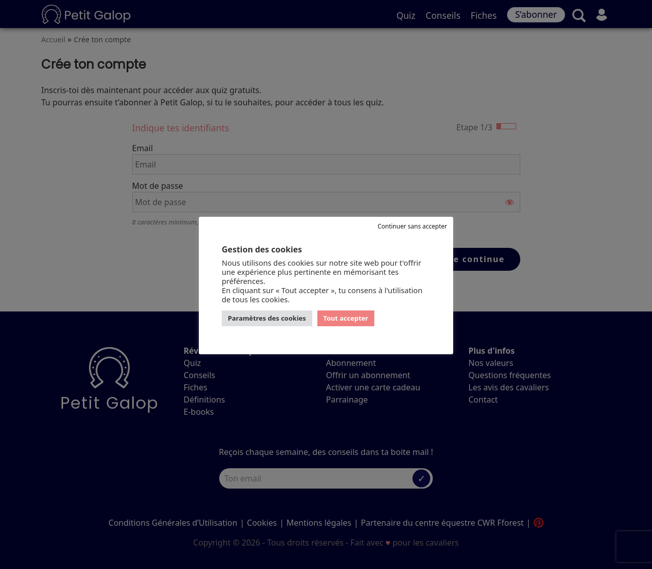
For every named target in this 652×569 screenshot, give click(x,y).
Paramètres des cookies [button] (267, 318)
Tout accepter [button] (346, 318)
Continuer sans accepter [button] (412, 226)
